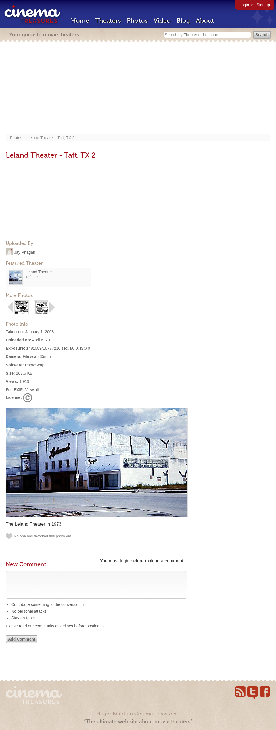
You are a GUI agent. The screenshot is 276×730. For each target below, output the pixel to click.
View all (32, 389)
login (124, 560)
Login (244, 5)
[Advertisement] (138, 88)
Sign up (263, 5)
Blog (183, 20)
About (205, 20)
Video (162, 20)
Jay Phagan (24, 252)
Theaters (108, 20)
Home (80, 20)
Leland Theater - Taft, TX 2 (50, 137)
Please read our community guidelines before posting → (55, 631)
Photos (137, 20)
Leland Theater (38, 272)
